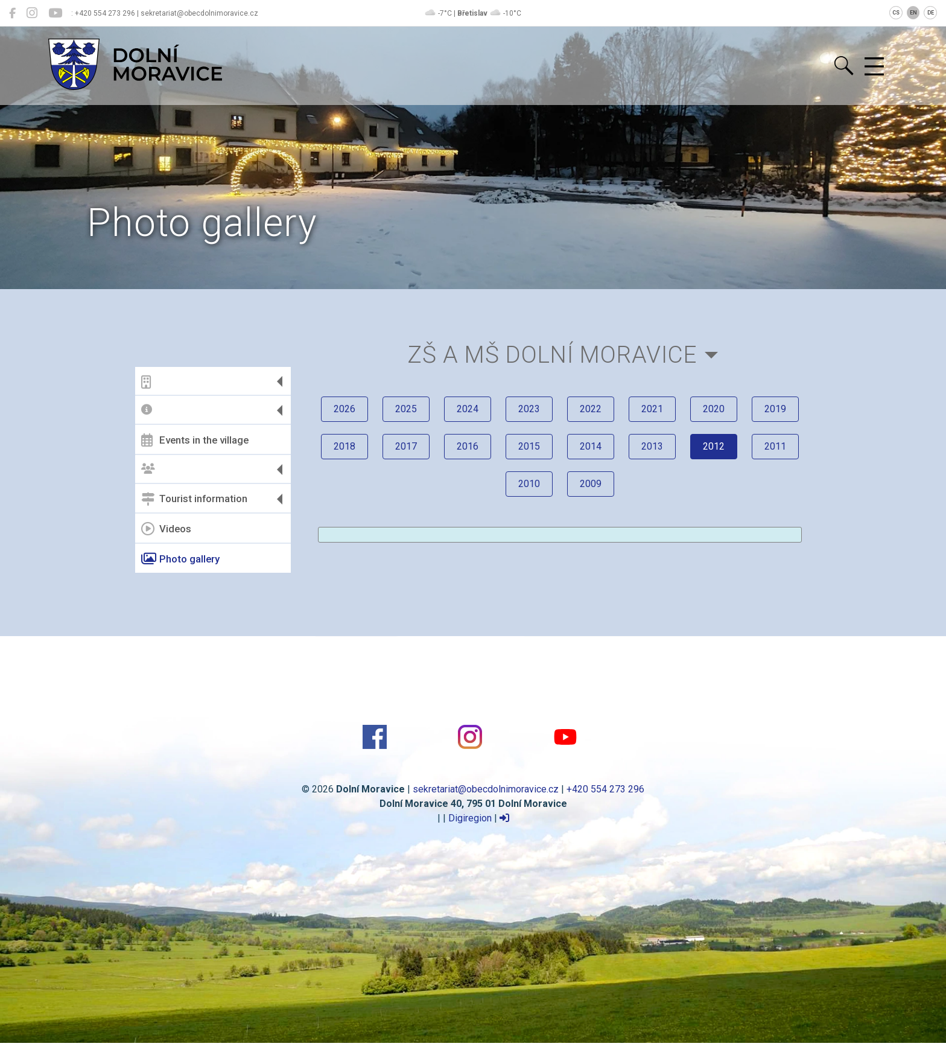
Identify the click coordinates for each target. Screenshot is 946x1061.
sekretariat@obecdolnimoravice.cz (486, 789)
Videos (166, 528)
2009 (591, 483)
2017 (406, 446)
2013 (652, 446)
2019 (775, 409)
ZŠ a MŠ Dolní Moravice (552, 354)
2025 (406, 409)
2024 (467, 409)
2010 (529, 483)
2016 (467, 446)
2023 (529, 409)
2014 (591, 446)
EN (913, 13)
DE (930, 13)
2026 (344, 409)
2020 (714, 409)
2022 (591, 409)
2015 (529, 446)
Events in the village (195, 440)
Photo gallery (180, 559)
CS (896, 13)
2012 (714, 446)
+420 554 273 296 (605, 789)
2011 (775, 446)
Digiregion (470, 818)
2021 (652, 409)
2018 (344, 446)
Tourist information (194, 499)
